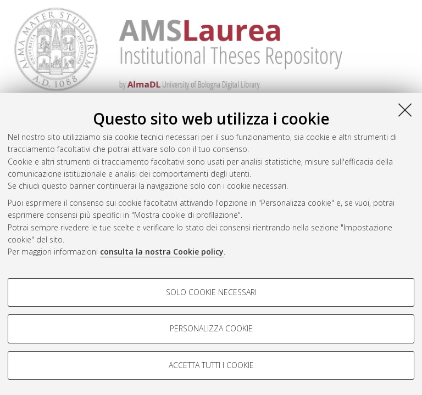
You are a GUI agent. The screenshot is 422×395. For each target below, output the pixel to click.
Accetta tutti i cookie (211, 365)
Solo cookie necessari (211, 292)
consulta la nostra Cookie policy (162, 251)
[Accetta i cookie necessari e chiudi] (405, 110)
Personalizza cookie (211, 328)
